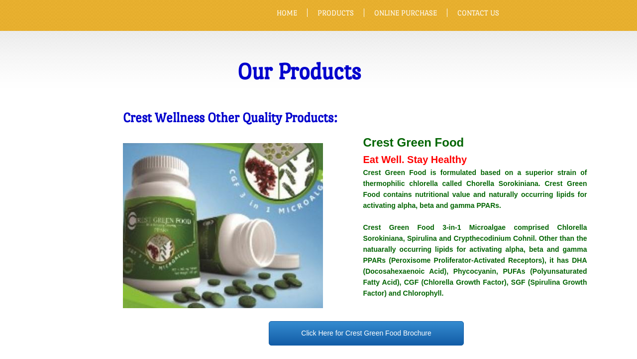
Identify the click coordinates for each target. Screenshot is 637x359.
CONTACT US (478, 12)
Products (336, 12)
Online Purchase (405, 12)
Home (287, 12)
